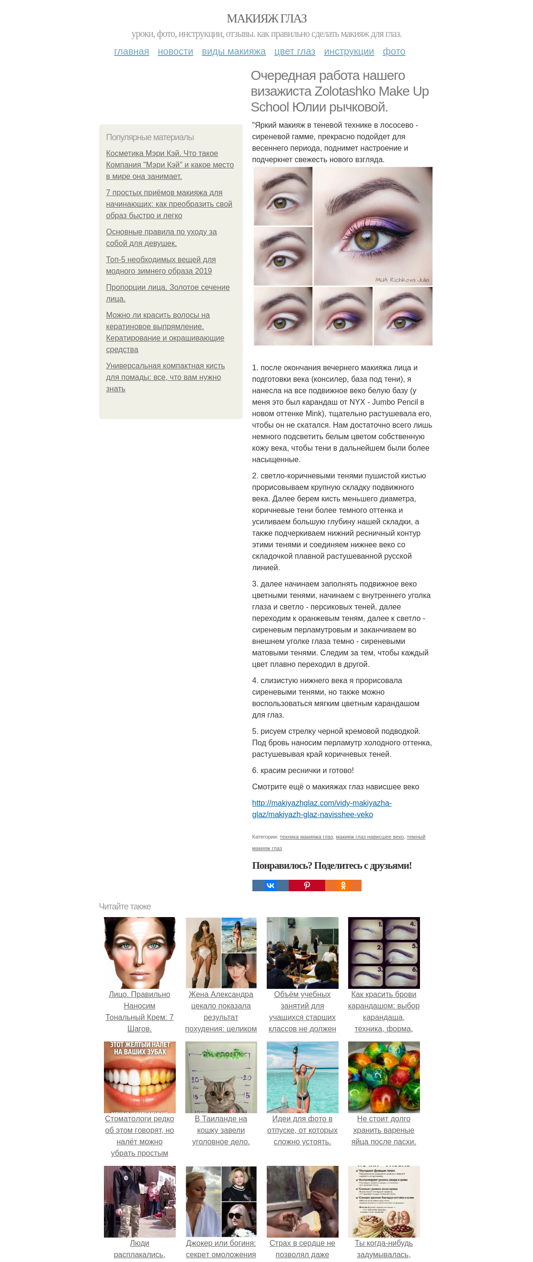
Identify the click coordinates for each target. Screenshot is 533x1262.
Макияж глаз (266, 18)
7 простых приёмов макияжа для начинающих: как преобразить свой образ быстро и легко (169, 204)
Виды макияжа (234, 51)
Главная (131, 51)
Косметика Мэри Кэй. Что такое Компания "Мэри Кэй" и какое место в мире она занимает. (170, 164)
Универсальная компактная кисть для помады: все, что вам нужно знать (165, 377)
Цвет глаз (295, 51)
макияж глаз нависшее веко (370, 837)
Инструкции (349, 51)
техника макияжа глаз (306, 837)
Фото (394, 51)
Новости (175, 51)
